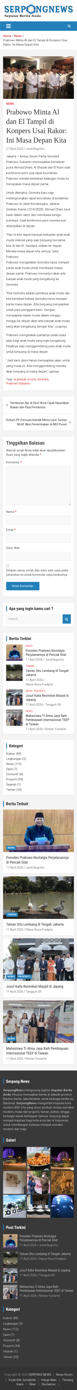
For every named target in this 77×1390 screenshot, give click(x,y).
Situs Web (13, 548)
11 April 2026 (34, 659)
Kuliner (10, 754)
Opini (9, 769)
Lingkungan (13, 759)
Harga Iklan (48, 1380)
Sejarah (11, 784)
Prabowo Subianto (18, 383)
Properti (39, 691)
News (10, 103)
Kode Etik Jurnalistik (22, 1380)
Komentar (14, 462)
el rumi (31, 379)
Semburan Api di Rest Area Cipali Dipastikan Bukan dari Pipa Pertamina (39, 405)
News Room (64, 1374)
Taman (30, 666)
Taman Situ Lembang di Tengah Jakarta (35, 924)
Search (67, 619)
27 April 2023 (14, 148)
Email (11, 530)
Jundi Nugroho (35, 148)
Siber (32, 1384)
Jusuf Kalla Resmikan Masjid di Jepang (34, 986)
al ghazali (20, 379)
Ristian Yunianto (55, 729)
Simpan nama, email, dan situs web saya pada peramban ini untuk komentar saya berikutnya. (37, 573)
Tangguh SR (53, 704)
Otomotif (12, 774)
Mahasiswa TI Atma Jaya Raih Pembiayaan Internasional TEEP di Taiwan (47, 720)
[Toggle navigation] (8, 26)
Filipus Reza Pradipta (39, 684)
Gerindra (42, 379)
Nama (11, 512)
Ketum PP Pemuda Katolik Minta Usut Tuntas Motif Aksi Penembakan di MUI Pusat (36, 422)
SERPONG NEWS (40, 1374)
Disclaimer (49, 1384)
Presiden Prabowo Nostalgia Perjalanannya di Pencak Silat (46, 652)
